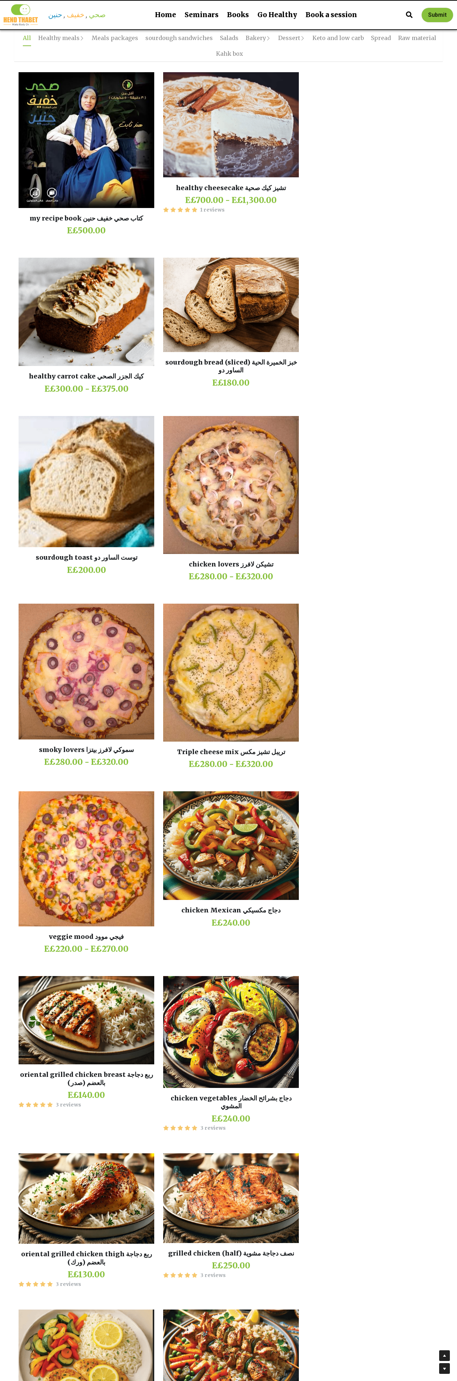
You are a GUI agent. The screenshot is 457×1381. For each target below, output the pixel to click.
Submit (437, 14)
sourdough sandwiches (179, 37)
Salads (229, 37)
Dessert (289, 37)
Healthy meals (59, 37)
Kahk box (229, 53)
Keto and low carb (338, 37)
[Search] (409, 15)
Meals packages (115, 37)
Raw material (417, 37)
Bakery (256, 37)
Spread (381, 37)
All (27, 37)
